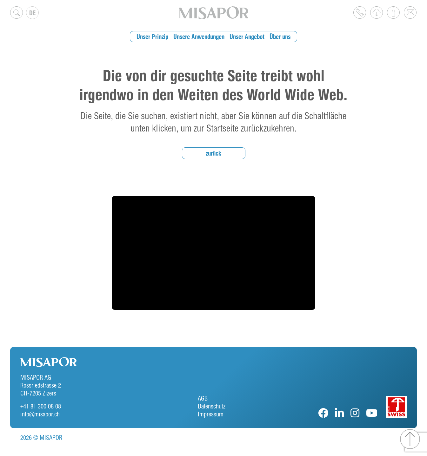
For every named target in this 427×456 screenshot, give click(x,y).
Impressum (211, 414)
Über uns (280, 37)
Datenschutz (211, 406)
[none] (32, 12)
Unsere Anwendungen (198, 37)
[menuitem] (32, 12)
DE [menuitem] (32, 13)
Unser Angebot (247, 37)
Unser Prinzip (152, 37)
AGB (203, 398)
